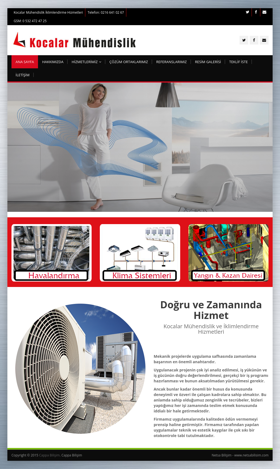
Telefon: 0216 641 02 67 (106, 12)
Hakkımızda (52, 61)
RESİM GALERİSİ (208, 61)
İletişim (23, 74)
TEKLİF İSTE (238, 61)
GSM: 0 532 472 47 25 (30, 21)
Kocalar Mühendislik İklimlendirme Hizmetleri (48, 12)
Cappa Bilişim (49, 455)
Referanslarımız (171, 61)
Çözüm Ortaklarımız (128, 61)
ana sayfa (25, 61)
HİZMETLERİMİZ (86, 61)
